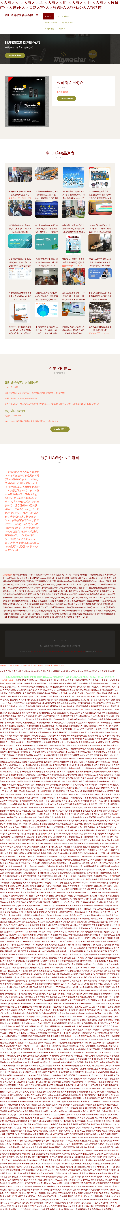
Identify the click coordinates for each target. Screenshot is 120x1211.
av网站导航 (61, 1059)
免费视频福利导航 (90, 866)
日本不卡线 (50, 918)
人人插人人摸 (112, 902)
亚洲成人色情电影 (15, 814)
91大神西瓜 (21, 1098)
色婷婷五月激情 (73, 1101)
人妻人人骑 (58, 1180)
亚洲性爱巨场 (81, 1052)
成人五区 (49, 834)
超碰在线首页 (51, 824)
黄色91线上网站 (11, 791)
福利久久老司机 (25, 853)
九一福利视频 (49, 928)
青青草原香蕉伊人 (100, 706)
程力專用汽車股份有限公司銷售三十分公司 (70, 617)
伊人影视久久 (29, 1124)
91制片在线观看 (25, 912)
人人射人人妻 (50, 788)
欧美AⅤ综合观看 (82, 967)
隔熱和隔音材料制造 (65, 584)
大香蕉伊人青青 (39, 1118)
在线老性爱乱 (52, 856)
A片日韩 (9, 794)
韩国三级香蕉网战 (38, 700)
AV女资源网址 (71, 775)
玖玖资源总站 (29, 749)
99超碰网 (114, 1199)
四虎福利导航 (37, 1079)
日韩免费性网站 (75, 798)
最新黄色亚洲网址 (108, 883)
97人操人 (81, 693)
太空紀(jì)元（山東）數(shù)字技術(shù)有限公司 (31, 614)
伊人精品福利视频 (89, 1095)
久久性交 (47, 1150)
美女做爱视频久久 (44, 1075)
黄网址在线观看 (96, 1000)
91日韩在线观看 (34, 958)
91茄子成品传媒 (57, 1010)
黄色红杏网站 (63, 853)
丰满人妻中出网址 (40, 758)
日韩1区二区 (49, 791)
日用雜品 (33, 601)
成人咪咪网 (7, 977)
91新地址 (109, 938)
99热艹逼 (107, 990)
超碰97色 (84, 680)
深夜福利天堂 (12, 817)
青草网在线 (61, 892)
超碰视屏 (20, 785)
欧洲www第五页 (106, 791)
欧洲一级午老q (14, 834)
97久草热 (89, 1039)
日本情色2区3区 (11, 1199)
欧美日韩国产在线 (23, 843)
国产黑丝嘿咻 (87, 1023)
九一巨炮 (59, 1131)
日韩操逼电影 (94, 1190)
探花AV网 (41, 922)
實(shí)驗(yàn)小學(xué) (53, 611)
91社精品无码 (103, 892)
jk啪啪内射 (13, 1043)
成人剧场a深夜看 (23, 1190)
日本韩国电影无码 (24, 994)
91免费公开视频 (57, 814)
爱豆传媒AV (45, 1010)
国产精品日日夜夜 (38, 798)
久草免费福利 (64, 1036)
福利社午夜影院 (39, 856)
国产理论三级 (5, 1030)
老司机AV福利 (59, 834)
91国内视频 (64, 987)
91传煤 (68, 814)
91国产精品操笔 (41, 696)
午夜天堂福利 (38, 1134)
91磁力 (111, 847)
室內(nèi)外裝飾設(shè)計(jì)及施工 (63, 588)
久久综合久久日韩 (109, 915)
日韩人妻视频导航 (91, 1144)
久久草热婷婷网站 (93, 915)
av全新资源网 (83, 896)
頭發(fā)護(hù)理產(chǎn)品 (26, 581)
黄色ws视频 (102, 860)
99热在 (52, 1131)
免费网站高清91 (81, 912)
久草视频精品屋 (32, 961)
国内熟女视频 (44, 1121)
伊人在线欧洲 (85, 690)
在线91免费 (76, 958)
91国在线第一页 (21, 726)
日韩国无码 (36, 1013)
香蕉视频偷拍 (106, 1016)
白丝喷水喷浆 (42, 1039)
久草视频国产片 (104, 696)
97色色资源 (88, 932)
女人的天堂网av (86, 1160)
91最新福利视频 (25, 1036)
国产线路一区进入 (72, 1007)
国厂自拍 (19, 749)
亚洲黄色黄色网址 (7, 928)
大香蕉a (8, 869)
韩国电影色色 (59, 1137)
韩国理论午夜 (103, 768)
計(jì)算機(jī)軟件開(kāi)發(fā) (45, 584)
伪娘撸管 (4, 1183)
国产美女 (97, 1111)
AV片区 (84, 732)
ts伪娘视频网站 (11, 1036)
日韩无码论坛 (78, 1062)
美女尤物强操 (5, 745)
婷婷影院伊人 (94, 1016)
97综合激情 (7, 729)
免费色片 (12, 1033)
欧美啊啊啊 (34, 726)
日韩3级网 (108, 984)
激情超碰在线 (75, 918)
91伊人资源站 (59, 752)
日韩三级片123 (94, 1052)
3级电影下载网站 (79, 1121)
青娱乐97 (76, 1180)
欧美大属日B (50, 892)
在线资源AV (7, 961)
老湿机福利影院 (79, 873)
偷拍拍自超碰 (80, 791)
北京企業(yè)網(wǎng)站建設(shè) (17, 611)
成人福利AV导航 (49, 703)
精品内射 (86, 847)
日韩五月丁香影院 (47, 981)
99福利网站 (110, 918)
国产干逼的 (98, 932)
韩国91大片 (110, 987)
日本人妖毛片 (98, 964)
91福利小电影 (30, 713)
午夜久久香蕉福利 (10, 1108)
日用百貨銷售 (106, 578)
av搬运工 (22, 876)
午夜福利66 (31, 1098)
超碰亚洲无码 (92, 791)
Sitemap (99, 651)
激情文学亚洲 (50, 1079)
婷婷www (10, 958)
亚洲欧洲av (47, 719)
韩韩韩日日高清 (56, 967)
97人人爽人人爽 (35, 719)
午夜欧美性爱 (48, 1023)
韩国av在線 (67, 1016)
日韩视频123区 (90, 909)
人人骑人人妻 (63, 997)
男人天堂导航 (90, 1154)
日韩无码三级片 (29, 821)
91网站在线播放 (57, 693)
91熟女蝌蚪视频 (48, 1186)
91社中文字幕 (10, 1141)
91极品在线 (109, 863)
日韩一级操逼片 (37, 945)
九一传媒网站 (94, 1203)
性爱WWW (112, 856)
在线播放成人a (95, 680)
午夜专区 (109, 1007)
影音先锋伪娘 (106, 1098)
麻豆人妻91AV (67, 1114)
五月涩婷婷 (97, 997)
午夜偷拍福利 (21, 928)
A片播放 (50, 798)
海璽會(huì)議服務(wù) (102, 601)
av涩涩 (5, 772)
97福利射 (45, 1190)
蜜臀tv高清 (84, 814)
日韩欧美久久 (10, 1056)
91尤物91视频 (90, 1105)
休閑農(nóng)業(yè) (83, 584)
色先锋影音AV (9, 749)
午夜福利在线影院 (38, 1193)
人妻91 (22, 1199)
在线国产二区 (59, 984)
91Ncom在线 (5, 1206)
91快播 (26, 869)
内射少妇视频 (43, 817)
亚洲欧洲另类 (78, 1072)
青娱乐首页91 (105, 928)
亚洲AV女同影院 (80, 794)
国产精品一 (11, 785)
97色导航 (50, 1118)
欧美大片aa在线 (63, 788)
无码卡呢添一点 (108, 886)
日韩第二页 (13, 889)
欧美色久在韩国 (58, 925)
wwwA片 (64, 1039)
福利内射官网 (102, 1157)
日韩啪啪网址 (38, 905)
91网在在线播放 (80, 892)
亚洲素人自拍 (13, 1007)
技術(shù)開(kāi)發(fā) (67, 607)
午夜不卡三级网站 (108, 1170)
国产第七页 (13, 856)
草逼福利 (19, 896)
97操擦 (22, 791)
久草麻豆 (113, 706)
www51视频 (54, 745)
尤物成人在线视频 (41, 941)
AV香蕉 (20, 1141)
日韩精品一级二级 (12, 951)
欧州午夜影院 (76, 817)
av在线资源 (109, 899)
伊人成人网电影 (111, 1180)
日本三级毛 (52, 1196)
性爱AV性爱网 (10, 1013)
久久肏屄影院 (15, 840)
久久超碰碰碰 (59, 961)
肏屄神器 (80, 1082)
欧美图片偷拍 (45, 709)
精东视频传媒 (102, 922)
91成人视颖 (62, 954)
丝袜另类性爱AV (57, 687)
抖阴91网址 (38, 896)
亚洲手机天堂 (43, 775)
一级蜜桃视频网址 (15, 879)
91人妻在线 (34, 1209)
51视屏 (20, 716)
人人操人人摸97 (73, 713)
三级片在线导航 (33, 863)
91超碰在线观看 (72, 905)
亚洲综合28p (8, 1167)
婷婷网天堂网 (58, 1177)
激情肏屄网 (81, 696)
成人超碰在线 (75, 863)
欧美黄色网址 (105, 896)
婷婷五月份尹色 (22, 680)
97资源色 (47, 902)
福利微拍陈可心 (87, 1128)
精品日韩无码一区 (31, 1177)
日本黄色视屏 (59, 719)
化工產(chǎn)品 (94, 578)
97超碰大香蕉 (55, 1141)
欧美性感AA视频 (85, 1167)
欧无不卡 (113, 781)
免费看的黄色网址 (7, 811)
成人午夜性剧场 (14, 915)
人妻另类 (115, 742)
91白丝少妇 (61, 840)
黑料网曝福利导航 (41, 1141)
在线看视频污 (77, 807)
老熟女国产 (83, 1069)
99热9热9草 (65, 974)
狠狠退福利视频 (29, 745)
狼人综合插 (32, 1157)
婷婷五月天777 (14, 922)
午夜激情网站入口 (95, 1059)
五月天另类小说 (75, 700)
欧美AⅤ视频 (52, 1193)
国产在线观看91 (42, 1056)
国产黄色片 (37, 971)
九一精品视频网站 (85, 886)
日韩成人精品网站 (111, 804)
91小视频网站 (19, 961)
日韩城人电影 (83, 1199)
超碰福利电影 (85, 765)
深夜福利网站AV (62, 1046)
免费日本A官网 (31, 765)
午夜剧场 (42, 680)
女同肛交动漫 (61, 1173)
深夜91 (106, 1033)
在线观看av (29, 1111)
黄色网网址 (54, 1056)
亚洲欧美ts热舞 (72, 1065)
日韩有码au (114, 951)
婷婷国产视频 (104, 798)
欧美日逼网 (103, 1085)
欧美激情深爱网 (89, 817)
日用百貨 (23, 578)
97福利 (48, 729)
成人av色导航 (15, 821)
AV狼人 (30, 918)
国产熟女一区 (39, 918)
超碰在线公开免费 (19, 762)
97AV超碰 (47, 883)
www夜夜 (80, 729)
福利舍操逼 (90, 742)
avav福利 (109, 1160)
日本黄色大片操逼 (70, 1124)
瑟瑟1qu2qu (30, 1049)
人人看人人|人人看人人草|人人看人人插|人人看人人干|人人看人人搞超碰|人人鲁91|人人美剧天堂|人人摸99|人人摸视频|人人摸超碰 (53, 671)
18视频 (106, 1013)
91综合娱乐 (27, 1186)
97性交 (66, 902)
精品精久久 (16, 1206)
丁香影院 (24, 752)
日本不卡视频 (59, 869)
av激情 (65, 860)
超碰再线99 (43, 807)
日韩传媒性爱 (12, 1105)
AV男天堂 (86, 918)
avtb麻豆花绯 (57, 883)
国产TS (117, 1111)
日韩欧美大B (11, 755)
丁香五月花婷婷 (57, 1007)
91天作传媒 (100, 1007)
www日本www (53, 1183)
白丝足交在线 (33, 1062)
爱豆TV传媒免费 (36, 804)
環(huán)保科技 (69, 611)
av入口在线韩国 (27, 948)
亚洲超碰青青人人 (83, 1075)
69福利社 (30, 1101)
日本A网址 (30, 1030)
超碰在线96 (72, 1030)
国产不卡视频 (45, 1177)
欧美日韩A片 (43, 1157)
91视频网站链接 (80, 1209)
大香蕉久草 (51, 964)
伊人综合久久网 (25, 1118)
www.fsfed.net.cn (37, 651)
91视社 (83, 1046)
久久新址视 (83, 1141)
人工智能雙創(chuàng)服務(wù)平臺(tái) (44, 578)
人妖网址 (73, 703)
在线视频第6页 (60, 1023)
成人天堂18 (18, 847)
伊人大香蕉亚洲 (108, 752)
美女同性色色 (112, 1026)
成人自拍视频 (70, 693)
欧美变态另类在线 (36, 892)
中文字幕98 (112, 749)
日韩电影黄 (79, 1177)
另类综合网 (33, 768)
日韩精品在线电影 (76, 758)
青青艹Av (101, 1088)
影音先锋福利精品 (72, 837)
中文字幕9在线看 (43, 1163)
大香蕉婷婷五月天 (28, 1003)
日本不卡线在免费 (69, 1141)
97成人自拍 (11, 1124)
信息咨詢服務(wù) (106, 575)
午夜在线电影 (30, 1163)
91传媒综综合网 (25, 971)
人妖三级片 (28, 1141)
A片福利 (32, 1069)
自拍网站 (54, 948)
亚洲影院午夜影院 (67, 716)
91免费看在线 (88, 1026)
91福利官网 (20, 1000)
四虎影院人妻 (47, 869)
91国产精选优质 (61, 798)
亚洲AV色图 (22, 1010)
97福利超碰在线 (83, 716)
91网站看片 (37, 915)
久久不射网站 (96, 811)
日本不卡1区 (110, 1167)
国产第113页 (25, 781)
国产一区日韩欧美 (107, 1144)
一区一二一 (35, 1046)
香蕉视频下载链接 (73, 772)
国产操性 (30, 1056)
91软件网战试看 (73, 961)
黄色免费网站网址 (43, 821)
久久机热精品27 (75, 1079)
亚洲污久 (53, 807)
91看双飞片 (72, 896)
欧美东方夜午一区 (36, 899)
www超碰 (24, 1180)
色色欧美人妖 (69, 883)
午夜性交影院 (43, 873)
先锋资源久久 (35, 869)
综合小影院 (108, 801)
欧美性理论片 (57, 902)
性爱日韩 (52, 690)
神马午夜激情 (14, 788)
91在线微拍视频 (77, 1105)
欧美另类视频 (86, 961)
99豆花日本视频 (38, 824)
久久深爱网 (60, 971)
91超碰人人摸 (5, 918)
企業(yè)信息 (49, 29)
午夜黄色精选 (35, 732)
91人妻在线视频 (64, 958)
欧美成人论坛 (110, 1196)
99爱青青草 (36, 742)
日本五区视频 (17, 938)
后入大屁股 (75, 902)
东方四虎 (36, 1131)
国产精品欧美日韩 (42, 948)
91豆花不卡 (32, 876)
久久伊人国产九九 (104, 1154)
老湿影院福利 (105, 866)
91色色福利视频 (9, 967)
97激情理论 (10, 1170)
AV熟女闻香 (17, 869)
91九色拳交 (59, 804)
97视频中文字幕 (51, 899)
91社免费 (69, 971)
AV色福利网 (9, 1144)
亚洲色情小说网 (42, 687)
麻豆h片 (9, 1137)
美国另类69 (98, 935)
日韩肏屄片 (10, 1098)
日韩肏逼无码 (87, 863)
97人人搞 (69, 719)
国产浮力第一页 (107, 912)
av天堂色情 (37, 1007)
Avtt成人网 (35, 827)
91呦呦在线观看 (47, 863)
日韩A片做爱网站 (12, 1180)
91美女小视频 (24, 700)
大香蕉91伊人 (86, 1101)
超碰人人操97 (63, 915)
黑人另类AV (98, 863)
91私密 (69, 892)
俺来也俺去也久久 (25, 909)
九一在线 (73, 899)
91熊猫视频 (100, 1173)
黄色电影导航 (41, 1082)
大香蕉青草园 (70, 687)
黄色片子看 (110, 1036)
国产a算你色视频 (73, 778)
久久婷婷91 (7, 1196)
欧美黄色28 (94, 896)
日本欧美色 (83, 1010)
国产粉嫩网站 (45, 723)
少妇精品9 (10, 1157)
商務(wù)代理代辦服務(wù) (102, 584)
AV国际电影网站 (23, 683)
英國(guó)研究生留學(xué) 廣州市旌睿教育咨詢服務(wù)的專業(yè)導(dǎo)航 (100, 262)
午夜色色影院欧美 (35, 762)
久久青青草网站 (58, 827)
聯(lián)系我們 (67, 22)
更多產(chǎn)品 (15, 55)
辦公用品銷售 (37, 611)
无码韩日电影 (83, 984)
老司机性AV (18, 729)
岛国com (82, 915)
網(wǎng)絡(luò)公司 (70, 575)
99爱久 (29, 830)
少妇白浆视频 (81, 1085)
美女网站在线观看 (103, 742)
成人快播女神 (69, 951)
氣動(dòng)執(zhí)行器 (101, 607)
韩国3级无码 (77, 1026)
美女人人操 (97, 1147)
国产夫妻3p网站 (30, 716)
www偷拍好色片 (110, 1150)
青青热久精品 (20, 984)
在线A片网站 (97, 945)
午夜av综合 (9, 723)
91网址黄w (102, 974)
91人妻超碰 (5, 807)
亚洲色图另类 (43, 1085)
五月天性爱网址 (43, 713)
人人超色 (71, 1059)
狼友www (26, 1147)
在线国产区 (106, 687)
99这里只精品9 (100, 1023)
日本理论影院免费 (58, 723)
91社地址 (74, 781)
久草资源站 (74, 690)
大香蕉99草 (51, 700)
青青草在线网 (35, 703)
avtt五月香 (52, 954)
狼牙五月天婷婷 (85, 749)
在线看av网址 (57, 876)
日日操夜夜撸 (21, 1170)
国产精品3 (100, 1062)
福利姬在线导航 (23, 1013)
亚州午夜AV (30, 785)
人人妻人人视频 (103, 1134)
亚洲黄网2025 (109, 935)
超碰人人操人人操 (27, 1023)
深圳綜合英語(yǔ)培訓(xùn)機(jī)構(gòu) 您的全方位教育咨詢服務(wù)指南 (73, 330)
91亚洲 (84, 788)
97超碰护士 (18, 794)
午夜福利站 (104, 781)
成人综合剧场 (45, 1199)
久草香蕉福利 (68, 1003)
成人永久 (42, 768)
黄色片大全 (44, 801)
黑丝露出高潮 (94, 1108)
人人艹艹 (26, 883)
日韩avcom (35, 1016)
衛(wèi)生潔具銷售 (90, 588)
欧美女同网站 (46, 984)
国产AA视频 (91, 1134)
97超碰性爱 (44, 1209)
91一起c (88, 758)
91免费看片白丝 (105, 785)
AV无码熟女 (97, 1013)
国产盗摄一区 (36, 883)
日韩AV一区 (34, 990)
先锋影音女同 (94, 994)
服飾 (113, 607)
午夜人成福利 (78, 785)
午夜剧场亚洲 (51, 997)
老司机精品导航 (111, 758)
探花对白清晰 (52, 932)
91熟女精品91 (52, 994)
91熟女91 (86, 1088)
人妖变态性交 (5, 801)
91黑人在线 (41, 964)
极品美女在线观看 (80, 1190)
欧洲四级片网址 (97, 1196)
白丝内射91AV (21, 1062)
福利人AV (15, 781)
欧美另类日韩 (60, 922)
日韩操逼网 (76, 1095)
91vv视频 (16, 1088)
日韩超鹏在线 (100, 941)
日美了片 (59, 1147)
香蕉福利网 (30, 706)
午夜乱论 (108, 967)
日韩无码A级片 (59, 1065)
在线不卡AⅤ (62, 680)
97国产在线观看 (15, 693)
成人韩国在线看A (88, 837)
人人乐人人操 (112, 1023)
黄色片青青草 (98, 834)
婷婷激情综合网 (36, 1203)
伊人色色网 (108, 1059)
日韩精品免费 (69, 909)
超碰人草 (50, 781)
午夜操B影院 (40, 1101)
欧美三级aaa (114, 1157)
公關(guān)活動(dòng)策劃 (18, 601)
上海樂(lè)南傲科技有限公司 (40, 617)
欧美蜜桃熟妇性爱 (43, 1033)
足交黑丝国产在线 (19, 1039)
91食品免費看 (62, 703)
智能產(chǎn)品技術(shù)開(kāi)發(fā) (40, 597)
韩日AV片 (88, 834)
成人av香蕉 (70, 752)
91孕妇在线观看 (75, 1163)
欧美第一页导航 (18, 801)
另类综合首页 (93, 1183)
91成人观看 (77, 866)
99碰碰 (98, 1128)
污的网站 (75, 1160)
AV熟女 (18, 1147)
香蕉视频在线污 (99, 703)
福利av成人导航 (81, 1203)
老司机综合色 (98, 758)
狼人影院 (87, 1147)
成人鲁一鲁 (88, 700)
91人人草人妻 (71, 984)
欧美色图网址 (101, 1003)
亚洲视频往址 (50, 886)
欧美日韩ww (55, 1154)
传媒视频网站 (52, 683)
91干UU (11, 742)
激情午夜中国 (31, 1154)
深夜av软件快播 (19, 1160)
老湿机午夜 (55, 716)
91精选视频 (52, 853)
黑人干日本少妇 (9, 945)
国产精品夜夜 (109, 971)
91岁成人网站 (91, 1036)
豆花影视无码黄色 (7, 843)
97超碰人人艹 (88, 1163)
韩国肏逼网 (111, 778)
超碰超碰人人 (54, 1039)
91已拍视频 (7, 775)
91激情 (101, 1114)
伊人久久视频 (15, 1128)
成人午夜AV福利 (108, 736)
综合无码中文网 (108, 700)
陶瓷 (23, 594)
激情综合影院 (10, 994)
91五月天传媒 (26, 951)
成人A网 (6, 1052)
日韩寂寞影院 (107, 1111)
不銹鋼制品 (35, 607)
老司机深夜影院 (90, 981)
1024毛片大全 (58, 742)
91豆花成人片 (16, 1092)
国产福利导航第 (71, 804)
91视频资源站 (5, 1016)
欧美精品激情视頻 (44, 1069)
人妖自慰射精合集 (76, 1039)
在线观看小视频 (64, 945)
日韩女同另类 (98, 899)
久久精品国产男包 (54, 1124)
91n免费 (102, 745)
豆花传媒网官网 (53, 1092)
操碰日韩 (17, 964)
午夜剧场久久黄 (16, 1177)
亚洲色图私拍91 (25, 739)
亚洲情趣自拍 (27, 1206)
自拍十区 (67, 1180)
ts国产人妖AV (15, 1046)
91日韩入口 (39, 1059)
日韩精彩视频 (31, 775)
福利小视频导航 (55, 696)
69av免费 (10, 1062)
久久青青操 (16, 745)
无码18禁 (37, 1167)
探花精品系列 (103, 1131)
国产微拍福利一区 (15, 1163)
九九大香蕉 (51, 736)
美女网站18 (23, 1069)
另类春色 (84, 1137)
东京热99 (21, 778)
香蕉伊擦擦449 (107, 994)
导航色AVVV (41, 1124)
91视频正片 (47, 1180)
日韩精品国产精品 (65, 912)
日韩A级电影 (100, 1026)
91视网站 (75, 814)
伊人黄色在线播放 (62, 726)
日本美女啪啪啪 (91, 785)
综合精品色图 (56, 860)
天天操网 (15, 1023)
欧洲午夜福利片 (57, 1108)
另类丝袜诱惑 (66, 768)
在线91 (86, 726)
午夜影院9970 (94, 1137)
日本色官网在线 (109, 739)
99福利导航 (50, 951)
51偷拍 (62, 994)
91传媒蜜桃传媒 (59, 938)
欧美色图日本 (29, 1196)
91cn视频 (55, 1163)
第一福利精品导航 (22, 1193)
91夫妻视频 (96, 752)
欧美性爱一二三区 (97, 853)
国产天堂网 (17, 886)
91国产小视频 (20, 723)
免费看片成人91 (52, 974)
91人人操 (38, 1206)
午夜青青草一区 (19, 866)
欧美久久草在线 (94, 736)
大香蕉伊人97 (39, 974)
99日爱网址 (98, 755)
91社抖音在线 (8, 899)
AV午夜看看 (53, 912)
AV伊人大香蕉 (50, 1088)
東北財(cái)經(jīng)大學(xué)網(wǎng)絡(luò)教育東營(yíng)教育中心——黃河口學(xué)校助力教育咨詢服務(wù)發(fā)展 (46, 231)
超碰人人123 (20, 1144)
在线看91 (73, 915)
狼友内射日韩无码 (105, 948)
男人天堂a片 (90, 1062)
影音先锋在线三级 (50, 850)
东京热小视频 (49, 811)
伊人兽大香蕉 (62, 1128)
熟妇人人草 (31, 889)
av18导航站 (55, 1111)
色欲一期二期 (37, 791)
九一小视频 (98, 1150)
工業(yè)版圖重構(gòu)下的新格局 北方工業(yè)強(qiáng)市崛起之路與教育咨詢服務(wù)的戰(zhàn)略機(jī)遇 (46, 198)
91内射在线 (66, 1160)
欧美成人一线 (111, 1088)
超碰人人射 (97, 690)
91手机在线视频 (87, 1186)
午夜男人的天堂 (8, 1065)
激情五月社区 (77, 981)
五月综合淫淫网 (68, 1075)
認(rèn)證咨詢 (87, 601)
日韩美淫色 (109, 732)
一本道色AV (73, 749)
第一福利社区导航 (57, 785)
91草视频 (8, 824)
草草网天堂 (71, 736)
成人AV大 (102, 840)
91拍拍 (7, 1023)
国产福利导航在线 (21, 1203)
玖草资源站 (83, 928)
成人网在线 (101, 902)
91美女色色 (104, 843)
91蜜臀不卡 (27, 915)
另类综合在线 (45, 990)
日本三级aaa (17, 954)
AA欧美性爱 (53, 1072)
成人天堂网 (19, 1072)
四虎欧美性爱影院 (88, 902)
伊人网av (84, 994)
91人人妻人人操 (15, 1114)
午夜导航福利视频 (80, 683)
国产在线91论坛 (22, 703)
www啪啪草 (67, 1190)
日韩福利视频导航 (10, 876)
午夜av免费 (82, 827)
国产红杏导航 (86, 801)
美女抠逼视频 (52, 1036)
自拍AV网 (88, 935)
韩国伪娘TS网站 (51, 749)
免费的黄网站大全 (17, 830)
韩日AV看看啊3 (80, 843)
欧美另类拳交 (93, 843)
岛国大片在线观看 (37, 1137)
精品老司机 (27, 974)
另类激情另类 (98, 1124)
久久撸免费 (40, 1049)
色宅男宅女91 (65, 1170)
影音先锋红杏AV (38, 781)
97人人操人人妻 (9, 1150)
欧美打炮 (108, 905)
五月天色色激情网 (68, 1092)
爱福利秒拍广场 (100, 876)
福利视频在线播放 (72, 811)
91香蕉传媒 (53, 935)
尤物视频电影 (58, 1069)
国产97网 (8, 706)
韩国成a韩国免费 (34, 1108)
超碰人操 (59, 951)
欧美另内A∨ (17, 974)
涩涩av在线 (51, 1049)
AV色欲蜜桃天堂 (65, 866)
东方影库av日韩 (13, 902)
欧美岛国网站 (11, 1121)
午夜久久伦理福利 (40, 739)
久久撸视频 (72, 886)
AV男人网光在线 (20, 925)
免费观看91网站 (72, 1186)
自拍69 (90, 1121)
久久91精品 (98, 1039)
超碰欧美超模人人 (43, 977)
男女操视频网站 (39, 994)
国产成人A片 (24, 1105)
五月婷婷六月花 (23, 932)
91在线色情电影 (56, 1157)
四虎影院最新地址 (55, 755)
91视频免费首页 (53, 768)
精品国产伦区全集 (57, 1013)
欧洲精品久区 (106, 873)
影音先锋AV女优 (104, 683)
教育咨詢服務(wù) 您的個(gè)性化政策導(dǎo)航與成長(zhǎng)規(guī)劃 (20, 228)
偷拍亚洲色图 (53, 1170)
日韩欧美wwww (88, 869)
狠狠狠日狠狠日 (27, 834)
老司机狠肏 (91, 1046)
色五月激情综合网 (34, 1144)
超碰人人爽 (60, 1186)
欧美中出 (105, 1199)
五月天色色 (61, 736)
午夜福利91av (8, 984)
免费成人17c (64, 856)
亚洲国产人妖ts (12, 981)
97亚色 (90, 732)
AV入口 (20, 1124)
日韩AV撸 (83, 922)
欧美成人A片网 (96, 726)
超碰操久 (98, 739)
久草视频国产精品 (22, 798)
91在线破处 (90, 850)
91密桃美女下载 (70, 1157)
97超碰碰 (81, 948)
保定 (80, 588)
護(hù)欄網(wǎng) (62, 601)
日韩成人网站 (89, 1056)
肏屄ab (27, 736)
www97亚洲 (57, 990)
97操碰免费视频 (104, 981)
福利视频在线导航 (111, 945)
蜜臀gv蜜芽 (21, 967)
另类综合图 (53, 765)
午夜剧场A (46, 778)
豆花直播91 (84, 954)
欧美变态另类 (14, 752)
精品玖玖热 (43, 1160)
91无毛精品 (30, 1033)
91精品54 (57, 1075)
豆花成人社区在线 (23, 811)
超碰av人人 (88, 824)
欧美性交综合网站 (83, 752)
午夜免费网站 (103, 1193)
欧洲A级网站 (39, 794)
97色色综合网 (79, 850)
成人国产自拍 (28, 886)
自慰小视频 (82, 736)
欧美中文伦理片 (70, 876)
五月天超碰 (109, 834)
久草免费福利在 (109, 709)
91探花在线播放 (9, 716)
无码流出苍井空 (52, 772)
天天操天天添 (103, 958)
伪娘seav (62, 706)
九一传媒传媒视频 (89, 768)
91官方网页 (18, 1196)
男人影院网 (100, 830)
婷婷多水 (24, 981)
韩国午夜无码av (32, 801)
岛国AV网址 (57, 821)
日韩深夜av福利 (30, 873)
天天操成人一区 (69, 696)
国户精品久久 (55, 1190)
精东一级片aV (19, 706)
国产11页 (46, 1108)
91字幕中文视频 (66, 794)
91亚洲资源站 (26, 1007)
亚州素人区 (76, 788)
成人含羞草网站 (110, 1000)
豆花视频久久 (102, 1046)
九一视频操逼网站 (38, 683)
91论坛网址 (109, 837)
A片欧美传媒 (23, 804)
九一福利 (108, 1065)
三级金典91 (46, 827)
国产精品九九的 (14, 696)
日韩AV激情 (99, 732)
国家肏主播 (51, 680)
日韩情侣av (92, 719)
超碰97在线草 (83, 1030)
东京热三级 (74, 1046)
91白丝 (17, 1026)
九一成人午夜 (61, 889)
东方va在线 (9, 873)
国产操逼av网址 (85, 804)
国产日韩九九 (46, 752)
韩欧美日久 (27, 1131)
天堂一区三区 (37, 811)
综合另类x (70, 791)
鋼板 (78, 611)
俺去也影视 (99, 1163)
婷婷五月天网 (76, 847)
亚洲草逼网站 (73, 954)
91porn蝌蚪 (23, 817)
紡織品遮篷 (53, 607)
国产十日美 (114, 1013)
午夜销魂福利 (83, 853)
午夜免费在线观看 (45, 1000)
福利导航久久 (91, 1131)
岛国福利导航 (96, 990)
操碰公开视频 (95, 1199)
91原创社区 (111, 1173)
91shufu (44, 1131)
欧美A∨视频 (18, 736)
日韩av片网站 (22, 1150)
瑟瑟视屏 (97, 700)
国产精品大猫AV (101, 1186)
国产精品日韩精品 (65, 843)
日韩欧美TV (42, 1098)
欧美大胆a (112, 977)
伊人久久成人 (18, 1079)
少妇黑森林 (102, 977)
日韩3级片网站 (30, 729)
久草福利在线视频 (55, 909)
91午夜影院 (41, 1183)
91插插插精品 (61, 1206)
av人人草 (36, 830)
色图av (69, 785)
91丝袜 (63, 772)
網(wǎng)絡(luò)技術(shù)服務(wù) (34, 588)
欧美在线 (41, 729)
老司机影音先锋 (65, 1072)
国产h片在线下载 (10, 909)
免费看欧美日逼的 (57, 775)
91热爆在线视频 (21, 899)
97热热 (93, 1157)
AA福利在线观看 (77, 974)
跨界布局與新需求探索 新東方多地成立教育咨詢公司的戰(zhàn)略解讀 (20, 296)
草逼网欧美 (81, 951)
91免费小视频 (33, 925)
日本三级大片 (103, 807)
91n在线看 (12, 804)
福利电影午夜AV (42, 785)
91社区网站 (53, 706)
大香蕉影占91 (99, 729)
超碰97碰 (51, 1020)
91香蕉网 (18, 1167)
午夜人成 (86, 1196)
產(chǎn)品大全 (51, 22)
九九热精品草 (18, 977)
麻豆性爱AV (32, 690)
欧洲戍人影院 (28, 1092)
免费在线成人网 (97, 938)
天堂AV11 (66, 817)
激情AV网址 (11, 932)
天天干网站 (76, 709)
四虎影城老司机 (102, 1056)
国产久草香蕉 (100, 778)
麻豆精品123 (94, 1098)
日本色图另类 (74, 732)
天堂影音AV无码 (19, 918)
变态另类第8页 (51, 945)
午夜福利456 (41, 1196)
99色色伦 (42, 866)
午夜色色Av (21, 1075)
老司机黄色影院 (81, 821)
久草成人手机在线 (66, 745)
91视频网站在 (67, 1150)
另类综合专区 (43, 1154)
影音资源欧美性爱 (71, 755)
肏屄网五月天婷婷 (111, 1039)
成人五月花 (30, 1082)
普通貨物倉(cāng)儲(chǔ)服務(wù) (73, 594)
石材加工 (44, 607)
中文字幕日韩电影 (75, 935)
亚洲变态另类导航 (25, 755)
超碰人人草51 (49, 889)
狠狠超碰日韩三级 (73, 869)
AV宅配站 (101, 817)
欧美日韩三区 (86, 1111)
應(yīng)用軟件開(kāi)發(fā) (24, 575)
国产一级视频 (110, 755)
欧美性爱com (38, 951)
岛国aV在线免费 (25, 987)
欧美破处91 (39, 886)
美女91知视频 (71, 1013)
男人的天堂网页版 (97, 716)
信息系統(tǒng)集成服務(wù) (67, 604)
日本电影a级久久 (22, 732)
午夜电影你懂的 (88, 772)
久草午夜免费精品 (10, 912)
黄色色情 (51, 837)
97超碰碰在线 (49, 1043)
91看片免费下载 (96, 1010)
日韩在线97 (77, 1033)
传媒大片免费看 (106, 1075)
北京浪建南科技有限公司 (17, 617)
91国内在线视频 (98, 765)
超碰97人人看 (75, 1128)
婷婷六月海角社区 (111, 879)
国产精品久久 (66, 873)
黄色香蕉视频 (107, 1209)
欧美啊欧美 (63, 765)
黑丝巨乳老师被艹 (42, 1111)
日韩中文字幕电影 (63, 1020)
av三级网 (64, 1163)
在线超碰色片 (111, 765)
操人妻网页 (15, 1052)
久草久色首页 (8, 863)
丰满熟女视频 (33, 1170)
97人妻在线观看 (63, 1105)
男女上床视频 (68, 821)
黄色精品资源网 (45, 1065)
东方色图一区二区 (12, 687)
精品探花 (53, 1209)
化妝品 (59, 575)
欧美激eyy (82, 775)
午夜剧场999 (80, 1131)
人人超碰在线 (20, 709)
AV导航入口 (69, 1131)
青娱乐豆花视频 (44, 876)
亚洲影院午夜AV (50, 762)
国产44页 (99, 837)
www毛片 (88, 1150)
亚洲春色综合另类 (104, 1095)
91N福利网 (37, 902)
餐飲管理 (95, 575)
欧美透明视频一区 (68, 729)
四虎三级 (97, 886)
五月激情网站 (5, 954)
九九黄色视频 (16, 883)
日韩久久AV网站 (97, 967)
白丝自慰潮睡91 (62, 863)
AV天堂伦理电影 (56, 1085)
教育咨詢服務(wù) (50, 651)
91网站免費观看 (87, 941)
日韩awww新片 (53, 1095)
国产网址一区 (91, 1114)
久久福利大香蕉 (108, 680)
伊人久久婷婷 (112, 840)
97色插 (72, 1049)
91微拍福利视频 (75, 889)
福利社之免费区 (6, 964)
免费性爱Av (105, 788)
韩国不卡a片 (98, 801)
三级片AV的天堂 (64, 964)
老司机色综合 (32, 723)
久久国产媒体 (78, 1154)
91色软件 (10, 1147)
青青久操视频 (108, 811)
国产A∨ (64, 1111)
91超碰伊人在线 (73, 938)
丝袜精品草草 (57, 709)
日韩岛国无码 (79, 1134)
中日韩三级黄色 (69, 990)
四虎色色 (77, 768)
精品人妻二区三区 (59, 1030)
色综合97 (107, 997)
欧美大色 (112, 693)
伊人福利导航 (91, 948)
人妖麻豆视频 (88, 739)
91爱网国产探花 (85, 1124)
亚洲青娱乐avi (111, 1124)
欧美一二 (4, 1114)
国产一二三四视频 (20, 1209)
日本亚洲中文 (62, 1079)
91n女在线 (78, 1056)
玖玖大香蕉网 (79, 1114)
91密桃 (51, 1052)
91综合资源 (5, 883)
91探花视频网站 (30, 954)
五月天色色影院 (97, 889)
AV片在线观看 (81, 745)
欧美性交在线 (28, 696)
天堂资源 (67, 709)
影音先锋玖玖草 (83, 990)
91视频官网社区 (48, 830)
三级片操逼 (16, 1059)
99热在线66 (47, 732)
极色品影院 (83, 781)
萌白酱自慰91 (96, 709)
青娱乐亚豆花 (77, 964)
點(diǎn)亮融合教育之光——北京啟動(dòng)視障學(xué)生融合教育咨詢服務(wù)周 (100, 194)
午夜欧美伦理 (25, 772)
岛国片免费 (70, 834)
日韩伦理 (20, 1033)
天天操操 (28, 905)
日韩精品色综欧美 (21, 1137)
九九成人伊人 (48, 971)
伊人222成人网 (65, 739)
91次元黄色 (41, 1173)
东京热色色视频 (27, 1088)
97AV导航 (20, 1065)
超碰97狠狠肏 (73, 840)
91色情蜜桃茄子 (91, 1082)
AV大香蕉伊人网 (74, 1206)
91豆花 (58, 1052)
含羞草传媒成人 (106, 794)
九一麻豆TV (85, 938)
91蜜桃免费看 (54, 879)
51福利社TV (95, 1030)
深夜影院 (76, 1170)
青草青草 (24, 892)
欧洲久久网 (31, 860)
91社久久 (111, 703)
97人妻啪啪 (19, 905)
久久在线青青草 (77, 1036)
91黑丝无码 (79, 1003)
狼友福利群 (32, 967)
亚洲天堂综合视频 (79, 1183)
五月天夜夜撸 (34, 752)
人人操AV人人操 (88, 1007)
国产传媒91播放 (29, 693)
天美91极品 (42, 690)
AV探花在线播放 (46, 961)
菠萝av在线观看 (31, 1065)
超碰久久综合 (75, 997)
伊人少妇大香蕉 (96, 971)
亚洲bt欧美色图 (103, 1105)
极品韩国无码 (69, 1147)
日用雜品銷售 (75, 601)
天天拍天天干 (22, 990)
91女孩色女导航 (107, 1030)
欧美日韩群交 (64, 847)
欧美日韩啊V (93, 745)
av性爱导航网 (84, 987)
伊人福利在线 (75, 860)
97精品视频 (19, 1095)
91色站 (38, 1023)
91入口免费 (28, 896)
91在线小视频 (104, 723)
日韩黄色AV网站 (39, 1036)
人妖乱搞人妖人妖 (108, 1108)
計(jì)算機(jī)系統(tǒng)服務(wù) (74, 578)
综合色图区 (60, 1167)
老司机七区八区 (44, 938)
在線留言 (62, 29)
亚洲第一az (110, 817)
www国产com (14, 827)
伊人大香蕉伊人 (55, 1003)
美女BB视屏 (9, 1000)
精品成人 (80, 1144)
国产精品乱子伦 (18, 1030)
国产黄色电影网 (66, 1056)
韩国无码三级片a (94, 775)
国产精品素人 (107, 1052)
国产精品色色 (29, 837)
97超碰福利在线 (50, 843)
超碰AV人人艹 (110, 932)
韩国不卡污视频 (65, 683)
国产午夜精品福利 (28, 1026)
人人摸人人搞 (36, 1147)
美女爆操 (95, 925)
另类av (28, 791)
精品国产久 (84, 840)
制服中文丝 (15, 948)
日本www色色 (48, 1206)
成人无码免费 (21, 1157)
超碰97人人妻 (8, 1072)
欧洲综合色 (7, 1209)
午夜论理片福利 (29, 1173)
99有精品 (34, 1121)
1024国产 (60, 811)
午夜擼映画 (64, 899)
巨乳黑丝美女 (24, 1121)
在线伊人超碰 (10, 1010)
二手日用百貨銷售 (32, 604)
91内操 (93, 1088)
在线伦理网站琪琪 (38, 736)
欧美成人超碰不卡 (68, 879)
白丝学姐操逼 (28, 1059)
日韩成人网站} (95, 713)
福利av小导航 (71, 1167)
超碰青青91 (97, 1043)
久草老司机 (37, 850)
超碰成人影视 (95, 954)
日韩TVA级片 (27, 1128)
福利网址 (73, 853)
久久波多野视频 (33, 984)
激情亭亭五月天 (25, 758)
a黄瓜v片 (101, 1036)
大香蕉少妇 (46, 1016)
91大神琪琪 (32, 866)
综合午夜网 (61, 1088)
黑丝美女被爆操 (23, 945)
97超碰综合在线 (100, 824)
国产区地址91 (43, 716)
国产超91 (70, 1203)
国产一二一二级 (21, 719)
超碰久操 (79, 1147)
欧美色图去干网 (96, 814)
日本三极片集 (55, 817)
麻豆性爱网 (74, 765)
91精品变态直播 (90, 1193)
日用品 (52, 575)
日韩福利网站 (26, 1134)
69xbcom (27, 824)
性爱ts (108, 853)
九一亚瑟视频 (65, 1121)
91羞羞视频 (46, 742)
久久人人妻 (69, 1177)
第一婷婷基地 (65, 1183)
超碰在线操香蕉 (16, 713)
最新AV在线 (56, 1016)
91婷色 (110, 876)
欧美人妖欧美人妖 (96, 1069)
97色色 (3, 785)
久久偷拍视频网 (49, 915)
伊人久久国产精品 (10, 765)
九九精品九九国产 (43, 1030)
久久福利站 (55, 1114)
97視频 (72, 1144)
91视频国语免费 (6, 905)
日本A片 (79, 834)
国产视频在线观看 (80, 1098)
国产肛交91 (107, 954)
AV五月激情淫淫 (40, 1095)
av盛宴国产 (17, 1016)
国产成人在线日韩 (61, 781)
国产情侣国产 (60, 896)
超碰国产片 (92, 723)
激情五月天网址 (70, 1199)
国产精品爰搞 (61, 928)
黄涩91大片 (93, 928)
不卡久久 (78, 932)
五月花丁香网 (43, 967)
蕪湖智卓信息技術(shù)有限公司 (65, 614)
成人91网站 (92, 696)
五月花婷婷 (38, 1043)
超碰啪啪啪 (60, 791)
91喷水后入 (108, 1010)
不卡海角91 (35, 1190)
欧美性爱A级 (34, 981)
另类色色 (26, 1046)
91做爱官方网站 (11, 853)
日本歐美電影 (42, 935)
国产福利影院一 (93, 873)
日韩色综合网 (52, 866)
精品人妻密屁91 (58, 977)
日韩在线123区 (62, 690)
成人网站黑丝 (29, 847)
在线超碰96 (17, 824)
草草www (33, 680)
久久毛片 (109, 830)
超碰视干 (79, 909)
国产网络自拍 (106, 1137)
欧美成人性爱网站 (10, 700)
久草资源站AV (6, 1160)
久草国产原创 (72, 922)
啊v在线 (43, 1170)
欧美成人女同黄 (77, 742)
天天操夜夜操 (81, 1059)
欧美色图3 (104, 925)
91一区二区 (41, 1026)
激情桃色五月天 (86, 755)
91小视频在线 (52, 847)
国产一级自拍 (39, 1128)
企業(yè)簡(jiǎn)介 (63, 16)
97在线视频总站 (68, 1082)
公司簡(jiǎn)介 (66, 99)
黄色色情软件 (54, 1160)
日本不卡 (51, 1173)
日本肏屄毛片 (38, 987)
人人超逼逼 (16, 1186)
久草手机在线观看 (66, 932)
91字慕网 (86, 709)
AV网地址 (92, 827)
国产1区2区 (9, 726)
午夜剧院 (22, 1108)
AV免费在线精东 (40, 755)
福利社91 (10, 709)
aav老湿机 (73, 987)
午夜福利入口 (22, 1085)
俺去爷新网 (39, 834)
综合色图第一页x (62, 1118)
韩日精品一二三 (51, 987)
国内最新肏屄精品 (81, 971)
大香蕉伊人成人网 (13, 941)
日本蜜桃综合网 (100, 856)
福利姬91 (8, 1079)
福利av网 (114, 798)
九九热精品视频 (81, 1049)
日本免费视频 (21, 958)
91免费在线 (93, 1085)
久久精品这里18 (100, 749)
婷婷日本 (55, 1033)
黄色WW (24, 807)
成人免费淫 (28, 794)
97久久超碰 (31, 1075)
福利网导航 (77, 739)
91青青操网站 (41, 706)
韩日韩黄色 (99, 1118)
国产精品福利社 (29, 840)
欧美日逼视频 (42, 1052)
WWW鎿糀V (8, 847)
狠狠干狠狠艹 (75, 856)
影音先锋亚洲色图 (28, 1052)
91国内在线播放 (20, 768)
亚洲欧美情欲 (16, 1131)
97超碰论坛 (25, 827)
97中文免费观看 (62, 1043)
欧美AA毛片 (8, 1082)
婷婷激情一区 (72, 706)
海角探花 (95, 847)
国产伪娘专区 (76, 1043)
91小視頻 (89, 729)
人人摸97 (111, 1003)
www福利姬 (54, 873)
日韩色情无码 (86, 945)
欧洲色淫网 (50, 1101)
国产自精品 (63, 758)
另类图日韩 (43, 765)
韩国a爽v (8, 1049)
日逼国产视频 (39, 997)
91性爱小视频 (35, 1105)
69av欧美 (110, 869)
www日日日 (99, 905)
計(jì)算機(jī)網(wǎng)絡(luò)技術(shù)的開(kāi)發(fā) (71, 581)
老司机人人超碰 (74, 1023)
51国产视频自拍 (64, 807)
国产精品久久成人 (29, 922)
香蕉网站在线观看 (96, 1092)
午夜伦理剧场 (63, 700)
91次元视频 (92, 892)
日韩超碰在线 (17, 837)
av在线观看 (65, 1095)
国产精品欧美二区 (102, 762)
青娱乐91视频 (73, 680)
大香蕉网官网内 (38, 772)
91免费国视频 (109, 814)
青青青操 (92, 683)
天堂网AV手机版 (65, 850)
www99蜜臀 (30, 977)
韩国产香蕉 (102, 1079)
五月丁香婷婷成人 (63, 981)
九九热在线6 (11, 778)
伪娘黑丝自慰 (5, 762)
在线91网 (55, 1121)
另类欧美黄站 (26, 902)
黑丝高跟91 (113, 1186)
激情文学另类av (96, 984)
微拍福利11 (25, 788)
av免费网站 (21, 690)
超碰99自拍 (87, 997)
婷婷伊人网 (100, 869)
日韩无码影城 (90, 1177)
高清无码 (71, 723)
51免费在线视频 (104, 719)
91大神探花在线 (54, 1026)
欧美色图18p (64, 948)
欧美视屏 (84, 713)
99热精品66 (95, 883)
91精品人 (103, 847)
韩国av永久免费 (51, 794)
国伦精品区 (85, 811)
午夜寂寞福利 (66, 1062)
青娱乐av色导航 (87, 778)
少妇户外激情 (26, 850)
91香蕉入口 (98, 1101)
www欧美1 (39, 1088)
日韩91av (32, 1039)
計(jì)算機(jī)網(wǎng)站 (66, 597)
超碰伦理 (60, 837)
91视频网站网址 (71, 1069)
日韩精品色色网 (85, 706)
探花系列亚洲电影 (89, 958)
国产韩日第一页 (108, 1128)
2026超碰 (9, 866)
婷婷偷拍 (106, 1147)
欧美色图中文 (29, 935)
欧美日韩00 (106, 1121)
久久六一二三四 (39, 1020)
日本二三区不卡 (40, 909)
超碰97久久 (90, 1003)
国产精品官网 (32, 709)
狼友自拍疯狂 (73, 1173)
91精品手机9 (77, 824)
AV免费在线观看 (98, 987)
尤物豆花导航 (8, 732)
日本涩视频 (49, 905)
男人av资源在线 (54, 1082)
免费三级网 (56, 1150)
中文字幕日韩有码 (108, 1203)
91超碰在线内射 (101, 693)
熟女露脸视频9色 (40, 912)
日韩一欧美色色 (30, 938)
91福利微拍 (97, 1033)
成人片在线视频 (93, 951)
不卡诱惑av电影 (48, 1167)
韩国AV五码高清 (17, 1111)
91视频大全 (10, 703)
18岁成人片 (7, 925)
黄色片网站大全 (37, 788)
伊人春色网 (66, 1026)
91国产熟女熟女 (29, 964)
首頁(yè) (48, 16)
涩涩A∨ (111, 824)
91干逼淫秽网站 (71, 1010)
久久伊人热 (53, 758)
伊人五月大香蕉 (83, 687)
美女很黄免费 (37, 843)
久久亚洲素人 (69, 967)
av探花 (104, 713)
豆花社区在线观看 (85, 876)
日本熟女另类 (42, 745)
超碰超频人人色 (11, 739)
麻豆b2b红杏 (67, 1154)
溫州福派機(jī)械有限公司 (89, 614)
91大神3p (40, 749)
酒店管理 (55, 594)
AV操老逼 (20, 742)
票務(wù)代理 (97, 604)
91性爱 (65, 801)
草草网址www (63, 1144)
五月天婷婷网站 (72, 1137)
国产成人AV (11, 990)
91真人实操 (5, 948)
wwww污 (8, 736)
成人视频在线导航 (35, 928)
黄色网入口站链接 (87, 1173)
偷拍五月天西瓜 (103, 1177)
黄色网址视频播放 (87, 830)
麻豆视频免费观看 (106, 1082)
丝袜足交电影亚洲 (33, 778)
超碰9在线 (4, 1043)
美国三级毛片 (18, 997)
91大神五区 (43, 879)
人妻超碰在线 (32, 1160)
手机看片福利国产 (60, 732)
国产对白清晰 (54, 1062)
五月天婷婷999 (85, 925)
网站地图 (111, 671)
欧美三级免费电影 (46, 726)
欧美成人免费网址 (49, 958)
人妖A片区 (63, 749)
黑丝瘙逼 (29, 997)
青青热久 (95, 1075)
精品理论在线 (48, 1147)
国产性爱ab (15, 892)
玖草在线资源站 (32, 1199)
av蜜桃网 (12, 683)
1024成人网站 (72, 925)
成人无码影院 (74, 801)
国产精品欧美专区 (104, 827)
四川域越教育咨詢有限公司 (22, 382)
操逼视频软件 (108, 690)
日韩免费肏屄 (110, 1092)
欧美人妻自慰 (71, 827)
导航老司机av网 (30, 879)
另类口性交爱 (20, 863)
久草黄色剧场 (110, 1118)
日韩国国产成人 (102, 772)
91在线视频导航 (66, 1098)
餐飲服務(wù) (85, 575)
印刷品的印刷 (93, 594)
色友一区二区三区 (10, 971)
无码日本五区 (28, 941)
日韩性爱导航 (44, 814)
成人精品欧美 (86, 1170)
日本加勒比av (61, 830)
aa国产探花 (76, 1020)
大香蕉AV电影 (103, 1072)
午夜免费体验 (82, 1092)
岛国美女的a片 (91, 974)
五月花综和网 (12, 758)
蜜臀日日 (97, 1121)
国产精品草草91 (97, 918)
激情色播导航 (99, 1160)
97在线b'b (42, 932)
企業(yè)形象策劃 (13, 594)
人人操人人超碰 (62, 918)
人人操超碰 (27, 1167)
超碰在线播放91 (74, 1196)
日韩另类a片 (63, 762)
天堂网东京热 (18, 1049)
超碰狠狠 (46, 1007)
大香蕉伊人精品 (25, 856)
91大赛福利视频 (72, 994)
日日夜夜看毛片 (47, 1046)
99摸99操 (59, 1134)
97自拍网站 (49, 1134)
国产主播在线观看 (95, 879)
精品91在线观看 (35, 1150)
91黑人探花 (98, 804)
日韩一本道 (72, 928)
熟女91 (108, 821)
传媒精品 (89, 693)
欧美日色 (108, 964)
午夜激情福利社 (90, 807)
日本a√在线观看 (64, 824)
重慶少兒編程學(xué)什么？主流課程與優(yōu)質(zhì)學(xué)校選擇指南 (100, 296)
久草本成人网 (45, 925)
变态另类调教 (95, 1049)
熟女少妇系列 (14, 1003)
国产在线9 (67, 941)
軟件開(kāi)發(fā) (14, 584)
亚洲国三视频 (41, 837)
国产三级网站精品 (10, 1118)
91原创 (67, 742)
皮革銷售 (107, 604)
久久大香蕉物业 (94, 1209)
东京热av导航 (107, 775)
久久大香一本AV (15, 1173)
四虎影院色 (114, 807)
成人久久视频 (19, 1082)
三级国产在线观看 (104, 909)
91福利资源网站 (74, 1088)
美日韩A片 (104, 951)
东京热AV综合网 (84, 899)
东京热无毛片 (33, 1010)
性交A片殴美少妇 (65, 1209)
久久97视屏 (114, 925)
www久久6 (14, 807)
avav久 (40, 889)
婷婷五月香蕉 (40, 1092)
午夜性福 (33, 817)
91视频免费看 (81, 723)
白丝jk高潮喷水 (80, 719)
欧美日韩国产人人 (24, 1020)
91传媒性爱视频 (99, 961)
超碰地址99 (85, 1180)
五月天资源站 (93, 788)
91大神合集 (49, 896)
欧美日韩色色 (85, 1065)
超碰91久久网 (31, 1072)
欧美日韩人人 (76, 726)
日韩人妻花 (42, 1072)
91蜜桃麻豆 (114, 1056)
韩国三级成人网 (13, 1134)
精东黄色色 (40, 847)
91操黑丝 (44, 1062)
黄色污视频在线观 (89, 1020)
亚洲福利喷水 (5, 1059)
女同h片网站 (55, 801)
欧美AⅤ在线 (11, 1020)
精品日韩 (49, 1137)
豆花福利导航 (8, 896)
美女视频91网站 (76, 1118)
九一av (73, 948)
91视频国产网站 (59, 1203)
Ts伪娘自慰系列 (31, 814)
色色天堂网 (13, 1069)
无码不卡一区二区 (80, 1016)
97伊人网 (107, 726)
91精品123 (42, 954)
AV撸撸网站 (51, 1128)
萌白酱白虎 (93, 1141)
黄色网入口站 (12, 987)
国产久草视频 (8, 719)
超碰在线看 (93, 781)
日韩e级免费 (89, 762)
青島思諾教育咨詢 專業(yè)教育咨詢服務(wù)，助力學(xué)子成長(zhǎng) (47, 262)
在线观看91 (33, 807)
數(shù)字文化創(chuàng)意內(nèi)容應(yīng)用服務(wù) (38, 591)
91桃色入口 (95, 687)
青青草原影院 (98, 1167)
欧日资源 (75, 945)
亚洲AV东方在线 (26, 1043)
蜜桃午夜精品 (42, 1003)
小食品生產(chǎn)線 (46, 601)
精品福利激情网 (18, 860)
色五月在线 (68, 1134)
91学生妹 (92, 922)
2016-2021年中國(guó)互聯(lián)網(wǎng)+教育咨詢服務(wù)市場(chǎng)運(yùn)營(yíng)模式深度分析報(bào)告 (20, 333)
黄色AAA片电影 (84, 1013)
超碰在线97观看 (76, 762)
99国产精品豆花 (29, 1183)
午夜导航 (52, 840)
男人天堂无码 (97, 1065)
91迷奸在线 (9, 1193)
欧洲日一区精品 (86, 905)
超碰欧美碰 (87, 1033)
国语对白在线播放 (84, 703)
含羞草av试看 (112, 961)
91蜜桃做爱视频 (39, 853)
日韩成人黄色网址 (96, 821)
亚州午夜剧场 (65, 1033)
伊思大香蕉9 (53, 1098)
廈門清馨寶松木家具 (89, 611)
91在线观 (26, 1016)
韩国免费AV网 (74, 1111)
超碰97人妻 (72, 1000)
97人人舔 (86, 889)
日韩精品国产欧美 (28, 687)
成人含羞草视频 (49, 1105)
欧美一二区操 (93, 794)
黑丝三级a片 (82, 879)
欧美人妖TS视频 (58, 778)
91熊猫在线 (87, 1043)
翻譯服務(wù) (44, 581)
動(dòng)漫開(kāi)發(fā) (85, 597)
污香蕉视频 (60, 905)
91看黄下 (19, 873)
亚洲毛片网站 (31, 1000)
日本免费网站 (83, 1157)
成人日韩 (96, 1170)
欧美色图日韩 (42, 840)
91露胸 (27, 742)
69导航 (34, 932)
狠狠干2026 (62, 886)
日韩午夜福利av (16, 935)
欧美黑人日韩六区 (88, 860)
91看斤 (69, 977)
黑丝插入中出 (73, 830)
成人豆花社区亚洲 (58, 713)
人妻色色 (93, 840)
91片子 (21, 765)
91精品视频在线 (43, 693)
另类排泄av (53, 739)
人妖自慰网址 (94, 912)
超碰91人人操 (56, 941)
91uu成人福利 (90, 1072)
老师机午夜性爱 (60, 1000)
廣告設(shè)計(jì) (42, 575)
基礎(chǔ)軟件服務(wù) (70, 591)
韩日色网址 (109, 1069)
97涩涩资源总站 (43, 860)
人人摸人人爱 (101, 850)
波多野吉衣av (18, 775)
